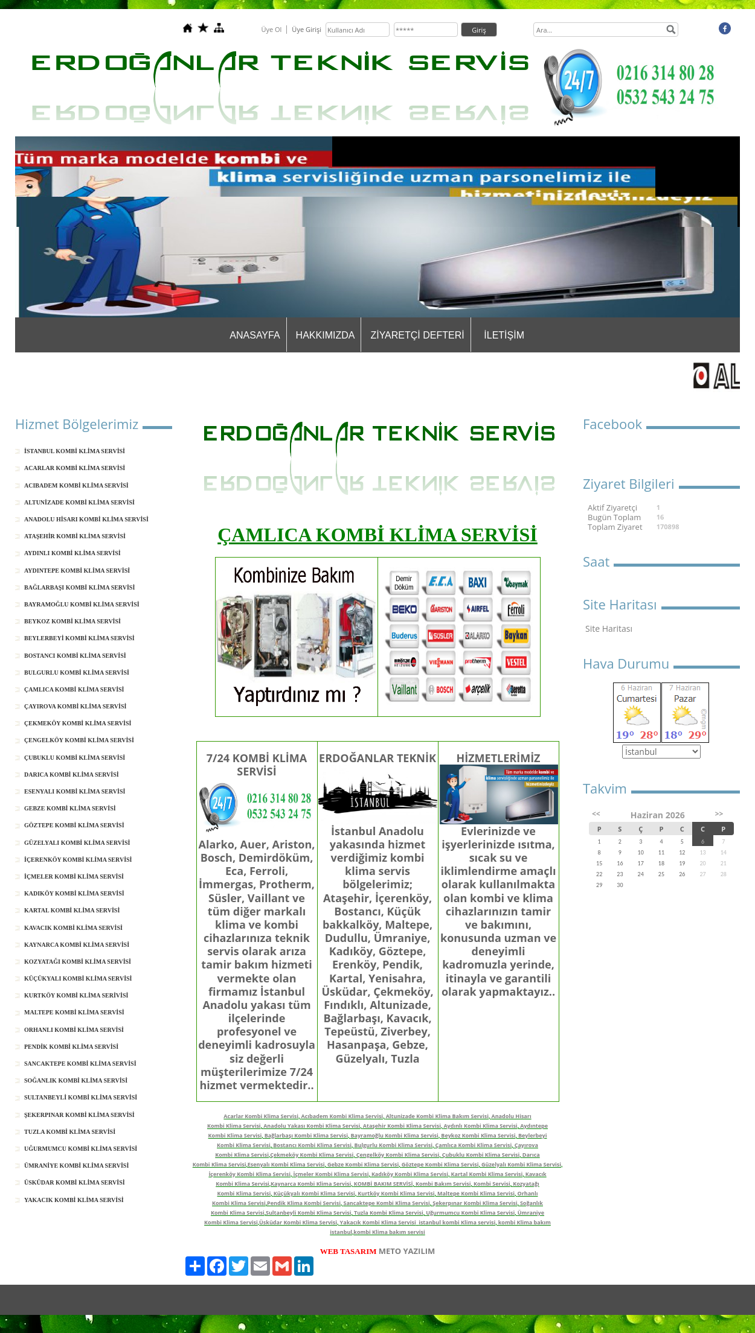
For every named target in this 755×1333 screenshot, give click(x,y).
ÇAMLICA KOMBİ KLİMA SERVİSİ (74, 689)
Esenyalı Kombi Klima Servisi (286, 1164)
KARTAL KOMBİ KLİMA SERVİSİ (72, 910)
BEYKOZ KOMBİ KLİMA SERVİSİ (72, 621)
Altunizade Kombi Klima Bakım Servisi (437, 1116)
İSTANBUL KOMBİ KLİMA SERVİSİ (74, 451)
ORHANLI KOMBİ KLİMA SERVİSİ (74, 1029)
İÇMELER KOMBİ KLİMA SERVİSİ (74, 876)
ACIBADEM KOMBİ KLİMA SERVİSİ (76, 485)
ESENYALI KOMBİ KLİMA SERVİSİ (74, 791)
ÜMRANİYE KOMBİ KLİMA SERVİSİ (76, 1165)
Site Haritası (608, 628)
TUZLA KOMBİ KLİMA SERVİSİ (69, 1131)
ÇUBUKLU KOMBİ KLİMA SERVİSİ (74, 757)
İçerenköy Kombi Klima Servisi (249, 1174)
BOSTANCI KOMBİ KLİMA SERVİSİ (75, 655)
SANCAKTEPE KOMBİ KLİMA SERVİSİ (80, 1063)
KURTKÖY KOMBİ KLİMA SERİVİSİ (76, 995)
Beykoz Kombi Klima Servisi (478, 1135)
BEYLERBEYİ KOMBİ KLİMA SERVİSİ (79, 638)
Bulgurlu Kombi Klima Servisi (394, 1145)
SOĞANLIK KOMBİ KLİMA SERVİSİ (75, 1080)
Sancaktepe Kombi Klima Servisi (386, 1203)
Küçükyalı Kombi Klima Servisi (314, 1193)
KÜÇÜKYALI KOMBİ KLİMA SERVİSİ (78, 978)
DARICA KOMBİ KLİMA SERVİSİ (71, 774)
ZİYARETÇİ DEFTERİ (417, 335)
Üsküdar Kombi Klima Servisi (298, 1222)
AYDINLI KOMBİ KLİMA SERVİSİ (72, 553)
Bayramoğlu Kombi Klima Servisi (395, 1135)
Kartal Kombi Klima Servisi (487, 1174)
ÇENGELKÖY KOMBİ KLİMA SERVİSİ (79, 740)
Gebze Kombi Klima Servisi (363, 1164)
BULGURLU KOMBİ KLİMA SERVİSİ (76, 672)
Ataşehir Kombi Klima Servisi (402, 1126)
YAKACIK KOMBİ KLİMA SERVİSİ (74, 1200)
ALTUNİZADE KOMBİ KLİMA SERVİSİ (79, 502)
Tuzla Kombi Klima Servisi (388, 1213)
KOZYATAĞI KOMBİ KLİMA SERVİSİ (77, 961)
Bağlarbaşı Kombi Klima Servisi (306, 1135)
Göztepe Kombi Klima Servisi (440, 1164)
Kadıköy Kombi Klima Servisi (409, 1174)
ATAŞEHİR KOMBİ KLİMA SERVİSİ (75, 536)
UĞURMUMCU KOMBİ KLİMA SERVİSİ (80, 1148)
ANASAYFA (255, 335)
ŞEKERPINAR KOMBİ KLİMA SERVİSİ (79, 1115)
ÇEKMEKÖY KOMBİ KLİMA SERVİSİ (77, 723)
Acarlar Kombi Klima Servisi (260, 1116)
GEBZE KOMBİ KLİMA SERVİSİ (70, 808)
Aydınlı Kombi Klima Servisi (480, 1126)
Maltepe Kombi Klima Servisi (476, 1193)
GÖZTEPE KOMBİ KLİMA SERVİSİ (74, 825)
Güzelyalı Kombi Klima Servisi (521, 1164)
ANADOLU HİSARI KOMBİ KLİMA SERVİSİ (86, 519)
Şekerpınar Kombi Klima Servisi (474, 1203)
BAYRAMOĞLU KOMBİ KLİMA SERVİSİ (82, 604)
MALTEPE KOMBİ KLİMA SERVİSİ (74, 1012)
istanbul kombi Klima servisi (457, 1222)
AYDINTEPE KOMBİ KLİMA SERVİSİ (77, 570)
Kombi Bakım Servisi (443, 1184)
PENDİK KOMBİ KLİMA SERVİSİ (71, 1046)
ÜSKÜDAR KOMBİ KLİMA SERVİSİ (74, 1182)
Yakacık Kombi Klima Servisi (378, 1222)
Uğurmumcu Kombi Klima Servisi (470, 1213)
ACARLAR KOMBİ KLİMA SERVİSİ (74, 468)
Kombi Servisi (492, 1184)
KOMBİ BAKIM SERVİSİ (383, 1184)
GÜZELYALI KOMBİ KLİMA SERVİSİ (77, 842)
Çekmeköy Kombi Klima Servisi (311, 1155)
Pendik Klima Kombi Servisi (304, 1203)
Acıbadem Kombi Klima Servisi (342, 1116)
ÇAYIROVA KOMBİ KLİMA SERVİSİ (75, 706)
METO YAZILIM (407, 1251)
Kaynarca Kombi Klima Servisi (311, 1184)
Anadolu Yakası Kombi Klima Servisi (311, 1126)
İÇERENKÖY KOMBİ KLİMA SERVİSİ (78, 859)
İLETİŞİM (504, 335)
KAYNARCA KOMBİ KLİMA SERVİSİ (76, 944)
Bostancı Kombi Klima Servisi (312, 1145)
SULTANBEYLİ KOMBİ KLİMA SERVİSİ (80, 1097)
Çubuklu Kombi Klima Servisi (481, 1155)
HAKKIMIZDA (325, 335)
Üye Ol (271, 29)
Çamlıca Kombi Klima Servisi (473, 1145)
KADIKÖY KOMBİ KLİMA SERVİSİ (74, 893)
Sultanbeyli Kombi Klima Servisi (309, 1213)
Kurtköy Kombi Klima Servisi (396, 1193)
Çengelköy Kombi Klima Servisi (397, 1155)
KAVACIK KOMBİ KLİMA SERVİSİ (73, 927)
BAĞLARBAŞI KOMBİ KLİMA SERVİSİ (79, 587)
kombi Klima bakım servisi (389, 1232)
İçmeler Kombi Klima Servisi (330, 1174)
